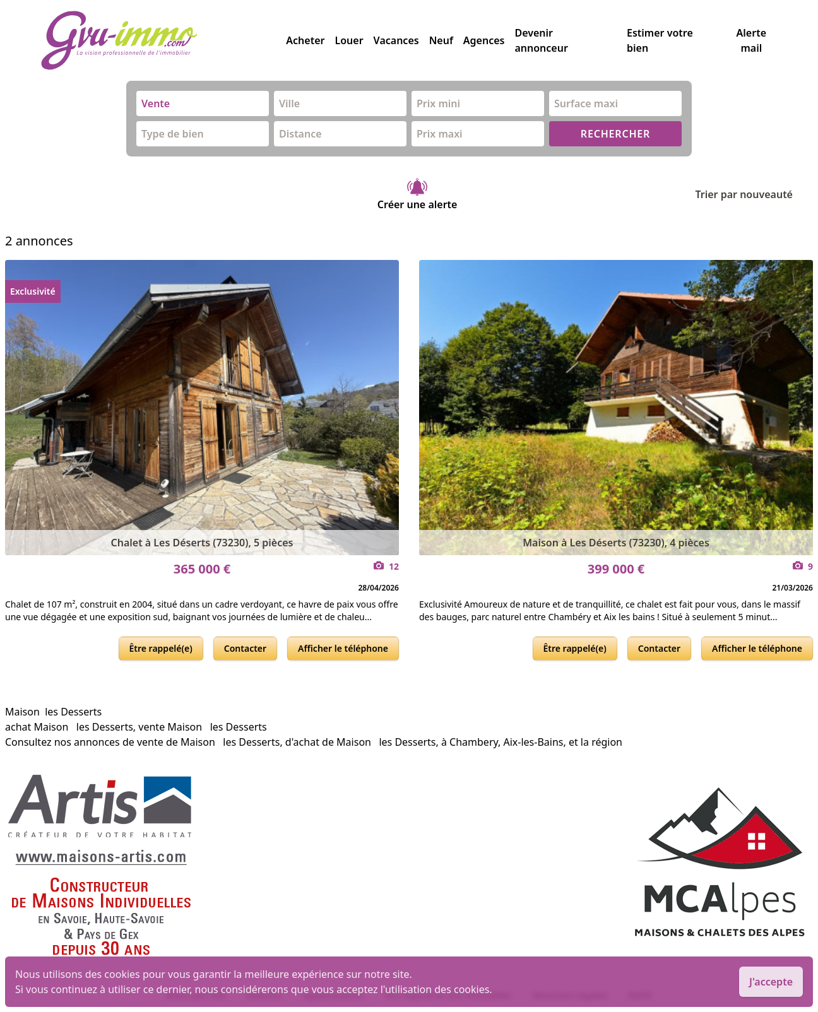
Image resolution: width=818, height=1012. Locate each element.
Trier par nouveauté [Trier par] (754, 194)
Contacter (245, 648)
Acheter (305, 40)
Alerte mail (751, 40)
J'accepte (771, 982)
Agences (484, 40)
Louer (349, 40)
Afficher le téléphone (343, 648)
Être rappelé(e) (161, 648)
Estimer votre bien (660, 40)
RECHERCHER (615, 134)
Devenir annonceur (540, 40)
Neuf (441, 40)
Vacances (396, 40)
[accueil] (163, 40)
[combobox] (202, 103)
